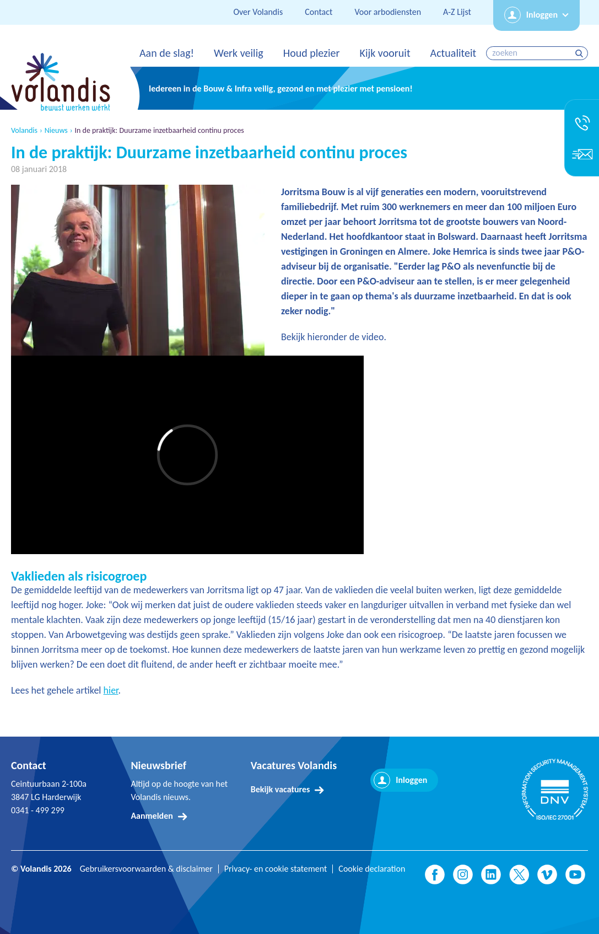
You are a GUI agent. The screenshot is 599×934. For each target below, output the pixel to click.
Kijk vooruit (384, 53)
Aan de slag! (166, 53)
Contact (318, 12)
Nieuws (56, 130)
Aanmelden (151, 815)
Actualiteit (453, 53)
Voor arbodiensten (387, 12)
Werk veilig (238, 53)
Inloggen (542, 14)
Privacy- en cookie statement (275, 869)
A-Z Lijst (457, 12)
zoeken (580, 53)
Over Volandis (258, 12)
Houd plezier (311, 53)
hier (111, 690)
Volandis (24, 130)
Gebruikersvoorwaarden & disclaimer (146, 869)
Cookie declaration (371, 869)
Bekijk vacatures (280, 789)
